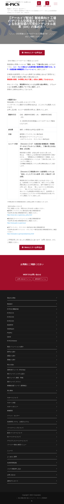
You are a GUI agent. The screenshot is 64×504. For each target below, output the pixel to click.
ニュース (10, 450)
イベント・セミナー (13, 415)
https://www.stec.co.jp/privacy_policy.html (19, 215)
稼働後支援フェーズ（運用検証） (17, 385)
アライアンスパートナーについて (17, 441)
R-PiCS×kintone (12, 341)
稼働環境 (10, 410)
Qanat (9, 337)
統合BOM (10, 325)
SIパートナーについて (14, 437)
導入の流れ (10, 364)
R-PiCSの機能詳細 (13, 309)
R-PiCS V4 (10, 313)
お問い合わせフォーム (24, 279)
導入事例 (10, 390)
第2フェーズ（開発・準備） (15, 377)
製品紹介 (10, 304)
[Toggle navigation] (55, 3)
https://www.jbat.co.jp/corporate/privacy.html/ (20, 234)
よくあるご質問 (12, 456)
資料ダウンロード (12, 481)
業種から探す (11, 359)
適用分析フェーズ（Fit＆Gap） (16, 370)
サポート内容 (11, 402)
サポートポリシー (12, 406)
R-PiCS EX (10, 321)
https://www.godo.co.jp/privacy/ (16, 223)
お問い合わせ (11, 475)
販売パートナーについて (14, 433)
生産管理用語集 (12, 463)
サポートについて (12, 397)
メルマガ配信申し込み (14, 469)
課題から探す (11, 356)
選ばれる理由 (11, 298)
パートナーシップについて (15, 428)
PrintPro (9, 333)
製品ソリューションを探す (15, 346)
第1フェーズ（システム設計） (16, 374)
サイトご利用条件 (42, 498)
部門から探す (11, 352)
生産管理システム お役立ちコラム (18, 421)
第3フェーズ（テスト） (14, 381)
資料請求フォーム (40, 279)
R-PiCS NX (10, 317)
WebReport (10, 329)
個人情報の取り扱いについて (26, 498)
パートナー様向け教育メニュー (16, 444)
